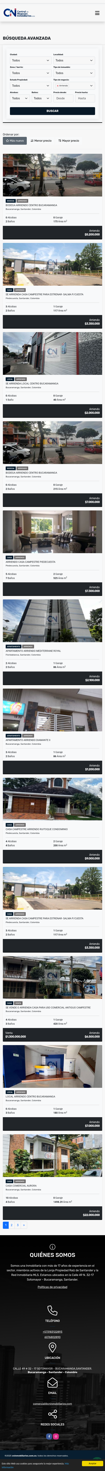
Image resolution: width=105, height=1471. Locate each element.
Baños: (35, 92)
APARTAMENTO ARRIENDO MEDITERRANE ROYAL (33, 650)
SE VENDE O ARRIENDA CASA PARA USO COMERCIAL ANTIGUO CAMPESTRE (48, 1007)
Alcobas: (14, 92)
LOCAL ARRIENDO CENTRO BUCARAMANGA (30, 1096)
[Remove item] (58, 86)
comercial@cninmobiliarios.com (52, 1403)
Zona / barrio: (16, 67)
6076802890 (53, 1337)
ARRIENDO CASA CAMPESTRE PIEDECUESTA (30, 561)
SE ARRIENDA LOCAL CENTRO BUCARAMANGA (32, 383)
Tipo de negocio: (61, 80)
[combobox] (31, 60)
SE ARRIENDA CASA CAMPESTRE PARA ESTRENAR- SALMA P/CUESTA (44, 294)
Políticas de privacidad (52, 1287)
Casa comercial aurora (21, 1185)
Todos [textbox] (16, 60)
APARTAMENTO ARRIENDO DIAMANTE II (28, 740)
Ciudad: (13, 54)
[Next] (24, 1225)
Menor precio (41, 140)
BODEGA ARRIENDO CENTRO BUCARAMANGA (31, 205)
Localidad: (58, 54)
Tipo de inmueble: (61, 67)
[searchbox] (57, 91)
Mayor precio (68, 140)
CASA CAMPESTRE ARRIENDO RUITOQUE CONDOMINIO (37, 829)
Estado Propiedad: (19, 80)
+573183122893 (52, 1331)
